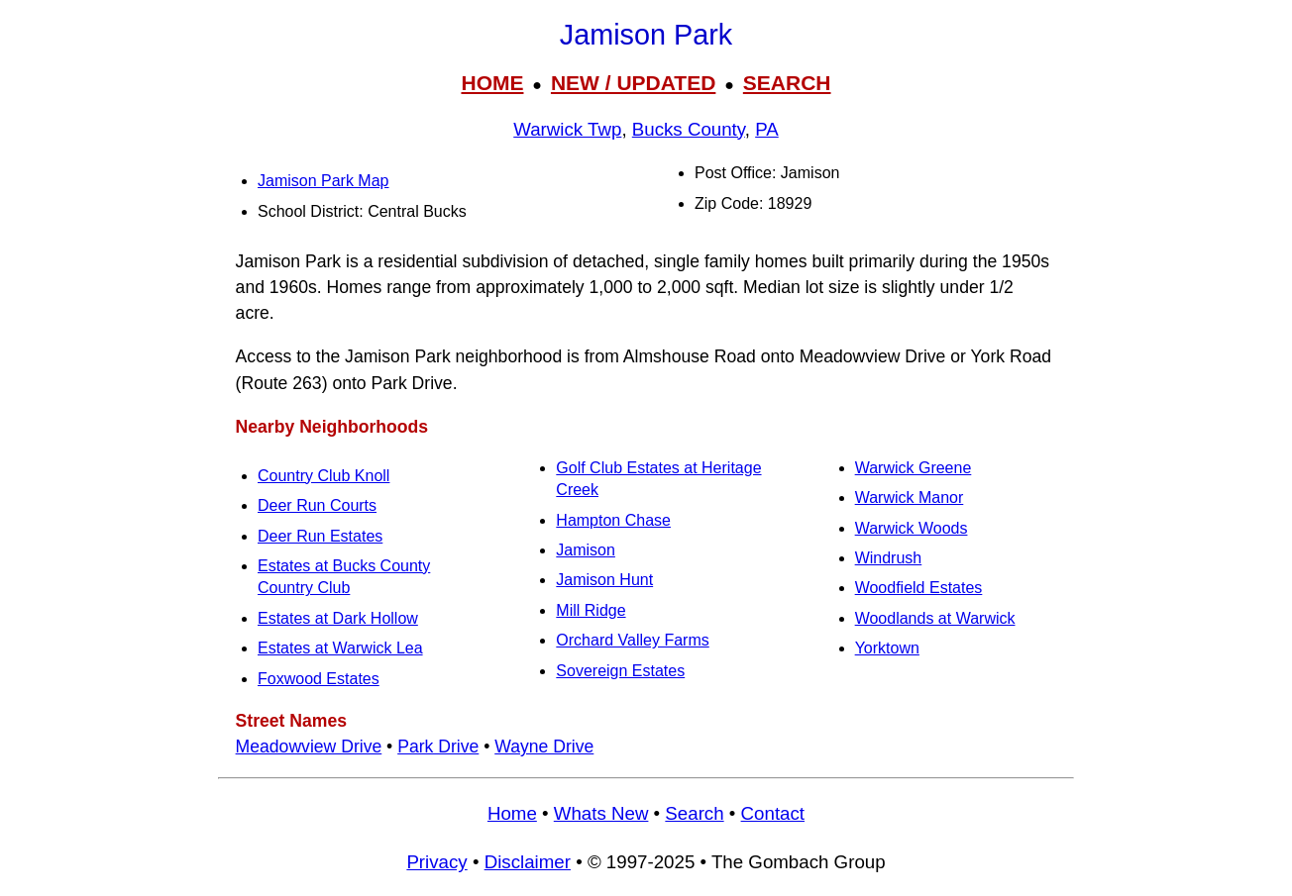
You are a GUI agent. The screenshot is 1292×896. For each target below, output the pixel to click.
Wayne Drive (543, 746)
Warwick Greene (913, 467)
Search (694, 813)
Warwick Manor (909, 497)
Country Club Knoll (323, 475)
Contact (773, 813)
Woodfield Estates (919, 587)
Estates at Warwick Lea (340, 648)
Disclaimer (527, 861)
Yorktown (887, 648)
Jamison (585, 550)
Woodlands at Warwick (935, 618)
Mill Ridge (590, 610)
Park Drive (438, 746)
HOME (492, 82)
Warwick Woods (911, 528)
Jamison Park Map (323, 180)
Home (512, 813)
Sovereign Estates (620, 670)
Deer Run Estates (320, 536)
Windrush (888, 557)
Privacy (436, 861)
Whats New (601, 813)
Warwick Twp (567, 129)
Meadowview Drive (309, 746)
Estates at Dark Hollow (338, 618)
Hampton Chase (613, 520)
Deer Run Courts (317, 505)
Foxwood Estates (318, 678)
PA (767, 129)
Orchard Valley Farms (632, 640)
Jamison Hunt (604, 579)
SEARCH (787, 82)
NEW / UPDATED (633, 82)
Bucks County (688, 129)
